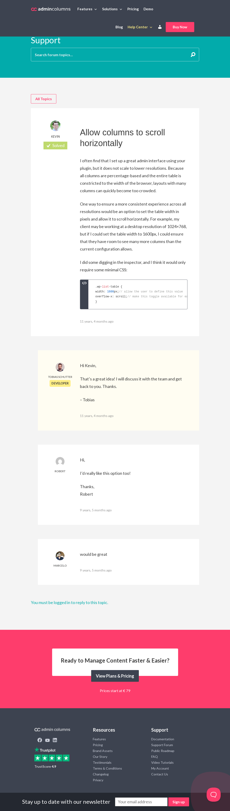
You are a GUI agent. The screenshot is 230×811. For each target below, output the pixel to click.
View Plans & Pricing (115, 675)
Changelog (101, 774)
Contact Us (159, 774)
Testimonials (102, 762)
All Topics (43, 98)
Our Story (100, 757)
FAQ (154, 757)
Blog (119, 27)
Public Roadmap (162, 751)
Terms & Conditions (107, 768)
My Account (160, 768)
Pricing (133, 9)
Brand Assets (103, 751)
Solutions (110, 9)
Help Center (138, 27)
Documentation (162, 739)
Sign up (178, 802)
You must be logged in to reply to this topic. (69, 602)
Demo (148, 9)
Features (84, 9)
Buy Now (180, 27)
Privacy (98, 780)
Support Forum (162, 745)
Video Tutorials (162, 762)
